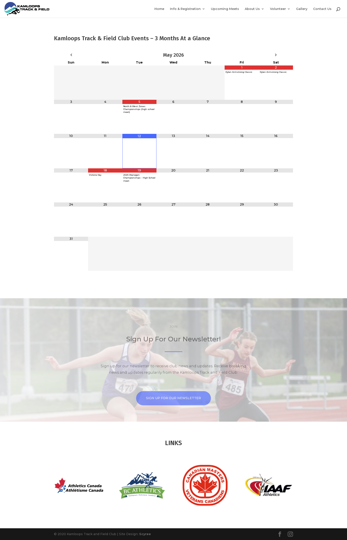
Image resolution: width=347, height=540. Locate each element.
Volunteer (278, 9)
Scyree (145, 534)
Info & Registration (185, 9)
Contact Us (322, 9)
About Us (252, 9)
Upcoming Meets (225, 9)
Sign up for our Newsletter (173, 414)
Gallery (301, 9)
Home (159, 9)
